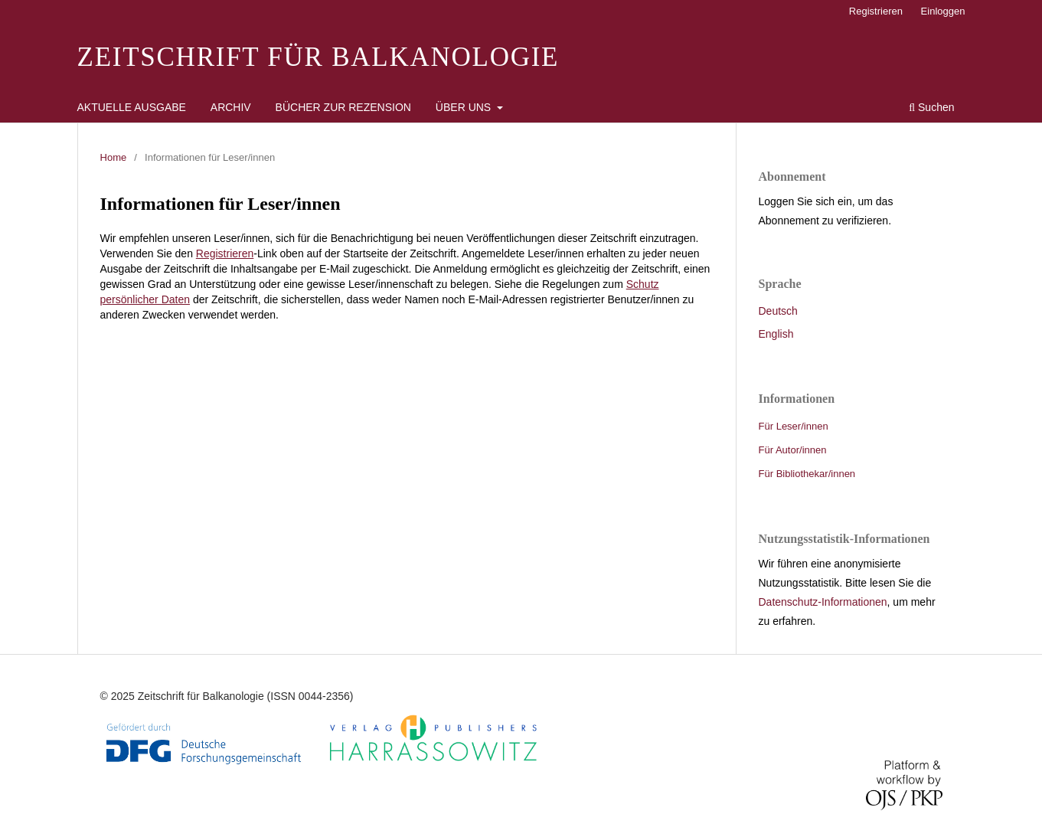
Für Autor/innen (793, 450)
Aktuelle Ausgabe (131, 107)
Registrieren (876, 11)
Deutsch (778, 311)
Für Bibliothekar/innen (807, 473)
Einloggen (943, 11)
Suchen (931, 107)
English (776, 334)
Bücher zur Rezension (343, 107)
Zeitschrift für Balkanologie (318, 57)
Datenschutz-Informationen (823, 602)
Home (113, 157)
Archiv (231, 107)
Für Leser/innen (793, 426)
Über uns (465, 107)
